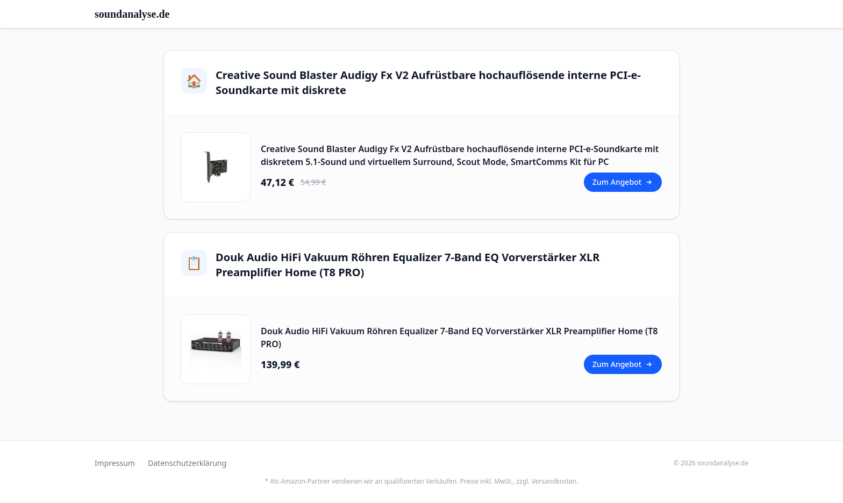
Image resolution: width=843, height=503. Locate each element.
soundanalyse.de (132, 14)
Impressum (115, 463)
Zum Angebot (622, 182)
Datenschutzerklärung (187, 463)
